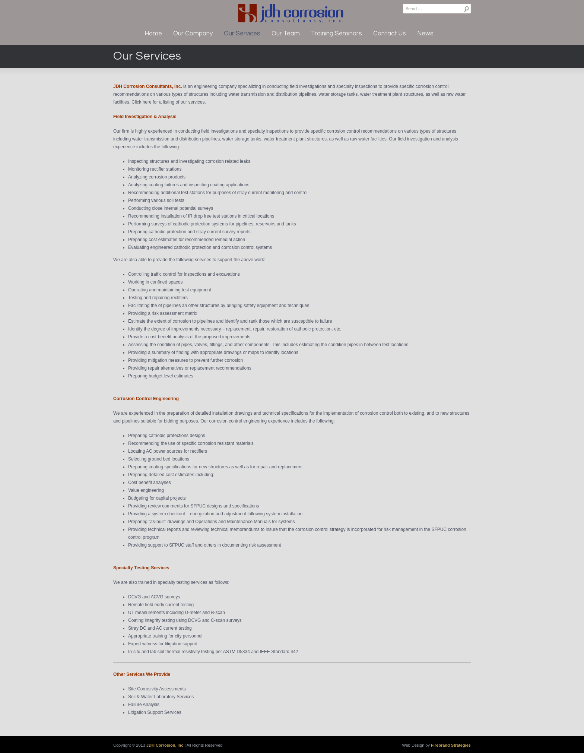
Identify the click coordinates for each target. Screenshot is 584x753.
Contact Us (389, 33)
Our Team (286, 33)
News (425, 33)
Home (153, 33)
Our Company (193, 33)
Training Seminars (336, 33)
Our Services (242, 33)
